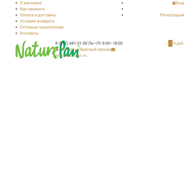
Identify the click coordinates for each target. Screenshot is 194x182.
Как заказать (32, 9)
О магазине (31, 3)
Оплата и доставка (38, 15)
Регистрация (172, 15)
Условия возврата (37, 21)
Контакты (29, 33)
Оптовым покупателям (41, 27)
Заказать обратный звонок (85, 49)
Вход (178, 3)
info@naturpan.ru (71, 55)
